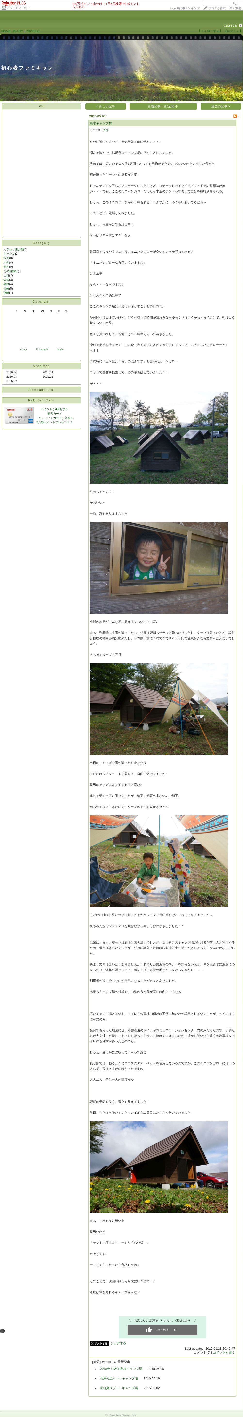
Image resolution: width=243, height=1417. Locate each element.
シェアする (118, 1343)
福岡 (6, 258)
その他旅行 (10, 271)
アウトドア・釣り (18, 7)
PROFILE (33, 31)
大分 (6, 262)
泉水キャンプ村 (101, 123)
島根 (6, 284)
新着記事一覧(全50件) (163, 106)
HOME (6, 31)
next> (60, 349)
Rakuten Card (41, 400)
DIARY (18, 31)
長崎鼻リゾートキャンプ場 (119, 1388)
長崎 (6, 288)
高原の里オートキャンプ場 (119, 1378)
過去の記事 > (220, 106)
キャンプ (9, 253)
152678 (230, 26)
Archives (41, 366)
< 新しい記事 (106, 106)
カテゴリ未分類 (13, 249)
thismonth (42, 349)
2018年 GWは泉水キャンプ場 (121, 1368)
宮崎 (6, 293)
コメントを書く (224, 1352)
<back (23, 349)
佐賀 (6, 280)
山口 (6, 275)
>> (185, 8)
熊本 (6, 266)
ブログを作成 (217, 8)
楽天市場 (235, 8)
